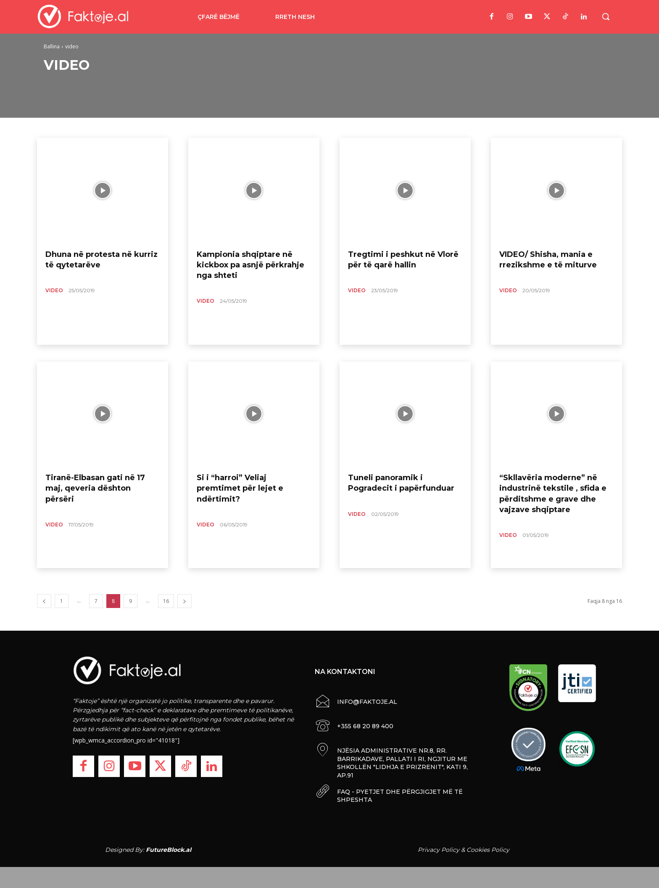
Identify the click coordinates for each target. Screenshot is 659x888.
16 (166, 601)
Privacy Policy (438, 850)
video (54, 290)
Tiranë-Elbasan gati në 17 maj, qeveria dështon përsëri (95, 488)
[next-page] (184, 601)
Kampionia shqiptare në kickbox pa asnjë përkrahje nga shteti (250, 265)
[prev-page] (44, 601)
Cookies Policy (488, 850)
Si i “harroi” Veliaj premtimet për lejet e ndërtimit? (240, 488)
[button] (605, 16)
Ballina (52, 46)
